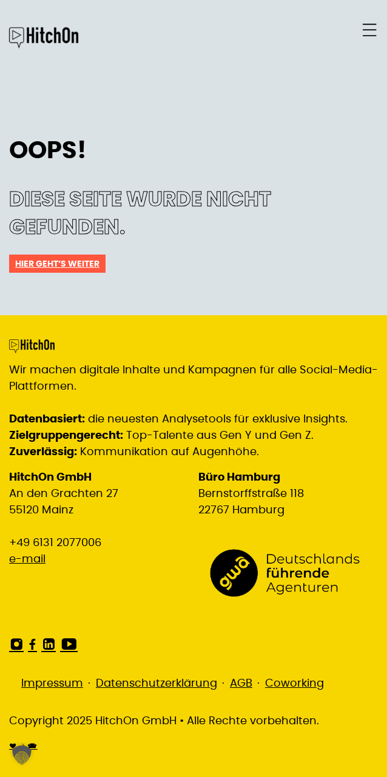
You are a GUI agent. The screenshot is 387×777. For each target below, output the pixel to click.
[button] (22, 755)
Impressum (52, 683)
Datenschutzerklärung (156, 683)
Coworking (294, 683)
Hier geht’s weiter (57, 264)
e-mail (27, 559)
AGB (241, 683)
